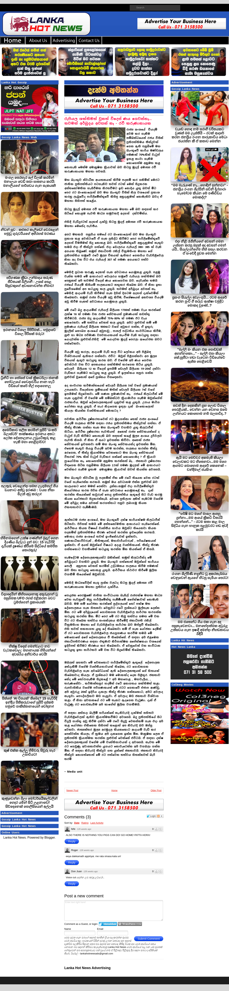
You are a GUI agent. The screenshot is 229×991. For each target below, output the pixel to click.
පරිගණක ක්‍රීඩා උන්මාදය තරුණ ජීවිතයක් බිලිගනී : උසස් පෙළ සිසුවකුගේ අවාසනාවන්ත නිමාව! (29, 282)
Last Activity (96, 822)
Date (76, 822)
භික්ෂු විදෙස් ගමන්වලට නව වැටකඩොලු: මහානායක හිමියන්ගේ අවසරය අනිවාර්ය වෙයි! (29, 650)
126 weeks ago (84, 829)
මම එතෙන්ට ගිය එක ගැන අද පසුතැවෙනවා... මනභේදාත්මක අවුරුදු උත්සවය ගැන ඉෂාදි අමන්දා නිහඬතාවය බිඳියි (199, 628)
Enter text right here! (113, 910)
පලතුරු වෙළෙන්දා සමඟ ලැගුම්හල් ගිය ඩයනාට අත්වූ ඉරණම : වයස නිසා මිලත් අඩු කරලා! (29, 490)
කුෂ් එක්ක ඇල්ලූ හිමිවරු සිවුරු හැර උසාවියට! (29, 752)
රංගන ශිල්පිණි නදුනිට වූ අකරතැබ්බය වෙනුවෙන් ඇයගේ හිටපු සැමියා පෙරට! (199, 576)
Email (100, 928)
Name (67, 928)
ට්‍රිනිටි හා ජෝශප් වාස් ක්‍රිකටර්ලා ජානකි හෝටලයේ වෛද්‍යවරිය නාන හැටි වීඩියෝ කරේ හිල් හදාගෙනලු (29, 382)
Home (114, 790)
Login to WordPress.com (130, 924)
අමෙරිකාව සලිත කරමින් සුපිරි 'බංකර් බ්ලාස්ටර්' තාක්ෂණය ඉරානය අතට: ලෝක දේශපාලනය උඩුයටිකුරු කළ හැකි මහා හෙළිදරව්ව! (29, 436)
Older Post (156, 790)
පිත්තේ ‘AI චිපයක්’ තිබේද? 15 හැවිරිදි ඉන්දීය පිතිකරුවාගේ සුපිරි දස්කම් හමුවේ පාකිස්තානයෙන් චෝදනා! (29, 702)
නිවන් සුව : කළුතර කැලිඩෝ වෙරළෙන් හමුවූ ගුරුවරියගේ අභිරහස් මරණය (29, 232)
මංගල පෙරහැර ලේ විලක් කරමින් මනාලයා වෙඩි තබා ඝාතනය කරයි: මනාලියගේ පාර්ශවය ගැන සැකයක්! (29, 182)
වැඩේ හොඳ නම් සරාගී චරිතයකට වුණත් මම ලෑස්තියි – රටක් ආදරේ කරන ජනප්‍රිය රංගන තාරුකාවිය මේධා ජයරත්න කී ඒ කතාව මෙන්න (199, 135)
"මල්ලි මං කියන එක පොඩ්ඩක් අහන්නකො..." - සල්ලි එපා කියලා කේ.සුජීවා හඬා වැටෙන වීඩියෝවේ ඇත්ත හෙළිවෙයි (199, 355)
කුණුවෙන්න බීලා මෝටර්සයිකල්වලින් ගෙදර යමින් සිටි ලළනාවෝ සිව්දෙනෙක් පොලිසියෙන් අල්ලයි (29, 802)
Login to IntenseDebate (108, 924)
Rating (85, 822)
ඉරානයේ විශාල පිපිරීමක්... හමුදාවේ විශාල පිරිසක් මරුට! (29, 332)
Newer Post (72, 790)
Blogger (49, 837)
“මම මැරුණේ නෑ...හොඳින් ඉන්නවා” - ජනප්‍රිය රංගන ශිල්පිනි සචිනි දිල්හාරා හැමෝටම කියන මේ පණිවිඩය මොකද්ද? (199, 191)
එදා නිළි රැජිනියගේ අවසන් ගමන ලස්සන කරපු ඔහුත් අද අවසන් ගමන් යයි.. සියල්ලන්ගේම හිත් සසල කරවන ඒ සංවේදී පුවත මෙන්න (199, 247)
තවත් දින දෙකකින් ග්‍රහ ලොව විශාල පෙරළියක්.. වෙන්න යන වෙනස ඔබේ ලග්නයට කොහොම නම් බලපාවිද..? (199, 409)
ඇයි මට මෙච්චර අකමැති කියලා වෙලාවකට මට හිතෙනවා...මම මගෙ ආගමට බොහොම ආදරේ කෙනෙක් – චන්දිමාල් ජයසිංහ (200, 464)
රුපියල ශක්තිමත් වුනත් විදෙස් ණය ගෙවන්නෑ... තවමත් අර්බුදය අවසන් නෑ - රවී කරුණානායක (108, 121)
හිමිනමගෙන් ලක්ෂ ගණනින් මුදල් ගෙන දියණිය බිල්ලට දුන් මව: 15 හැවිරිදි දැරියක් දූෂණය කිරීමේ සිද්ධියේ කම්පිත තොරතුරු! (29, 544)
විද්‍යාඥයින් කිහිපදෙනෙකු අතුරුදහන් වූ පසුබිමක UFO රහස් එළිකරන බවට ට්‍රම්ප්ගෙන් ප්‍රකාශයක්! (29, 598)
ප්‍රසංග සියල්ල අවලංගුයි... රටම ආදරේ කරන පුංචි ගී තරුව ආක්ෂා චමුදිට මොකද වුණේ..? (199, 301)
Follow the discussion (160, 816)
